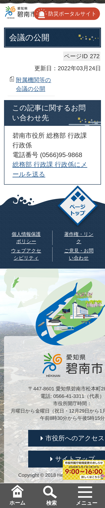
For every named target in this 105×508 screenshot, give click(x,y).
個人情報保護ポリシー (26, 237)
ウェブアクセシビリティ (26, 254)
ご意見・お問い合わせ (79, 254)
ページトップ (78, 207)
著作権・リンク (79, 237)
